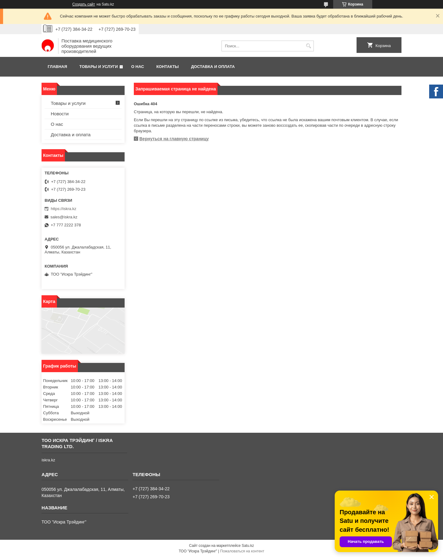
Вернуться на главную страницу (174, 138)
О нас (137, 66)
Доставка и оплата (213, 66)
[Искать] (308, 46)
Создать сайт (83, 4)
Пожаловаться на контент (242, 551)
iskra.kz (48, 460)
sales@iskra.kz (64, 217)
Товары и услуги (98, 66)
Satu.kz (247, 545)
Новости (60, 113)
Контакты (167, 66)
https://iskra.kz (63, 208)
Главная (57, 66)
